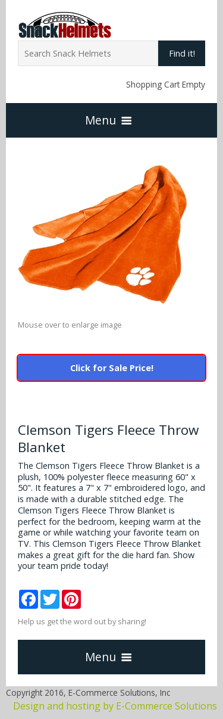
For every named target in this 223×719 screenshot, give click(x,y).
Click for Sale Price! (111, 367)
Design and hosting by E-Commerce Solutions (115, 705)
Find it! (182, 53)
